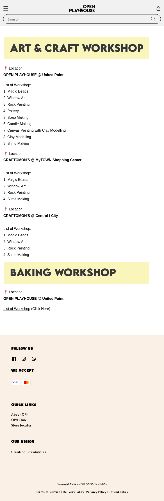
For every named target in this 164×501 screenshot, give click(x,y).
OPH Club (18, 420)
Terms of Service (48, 492)
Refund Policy (118, 492)
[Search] (153, 18)
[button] (6, 8)
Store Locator (21, 425)
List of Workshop (16, 309)
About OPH (19, 414)
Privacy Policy (96, 492)
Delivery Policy (73, 492)
